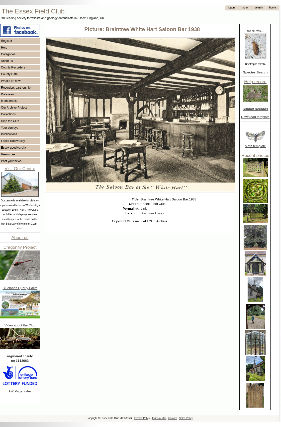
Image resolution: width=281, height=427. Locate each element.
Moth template (255, 146)
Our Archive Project (14, 107)
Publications (9, 134)
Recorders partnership (16, 87)
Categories (8, 54)
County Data (9, 74)
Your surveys (9, 127)
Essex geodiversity (13, 147)
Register (6, 41)
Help (4, 47)
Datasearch (8, 94)
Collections (8, 114)
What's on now (10, 81)
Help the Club (10, 121)
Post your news (11, 161)
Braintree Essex (152, 213)
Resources (8, 154)
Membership (9, 101)
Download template (255, 117)
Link (144, 208)
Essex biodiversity (13, 141)
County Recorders (13, 67)
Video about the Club (19, 325)
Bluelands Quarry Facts (19, 288)
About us (7, 61)
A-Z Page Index (20, 391)
